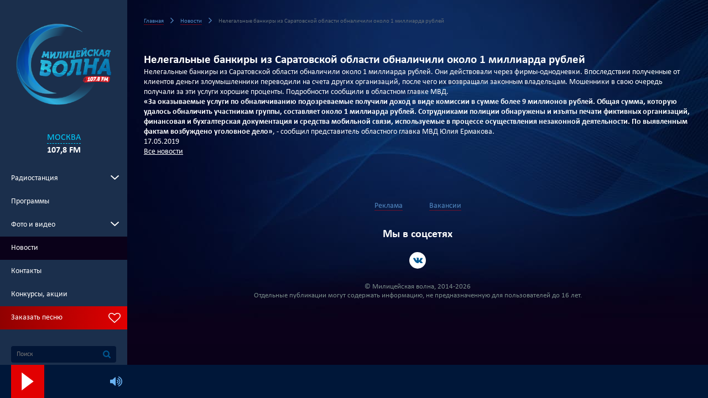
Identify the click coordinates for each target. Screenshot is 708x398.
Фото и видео (33, 225)
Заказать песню (37, 317)
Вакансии (445, 206)
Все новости (163, 152)
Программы (30, 201)
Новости (24, 248)
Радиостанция (34, 178)
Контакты (26, 271)
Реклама (388, 206)
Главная (154, 21)
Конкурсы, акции (39, 294)
